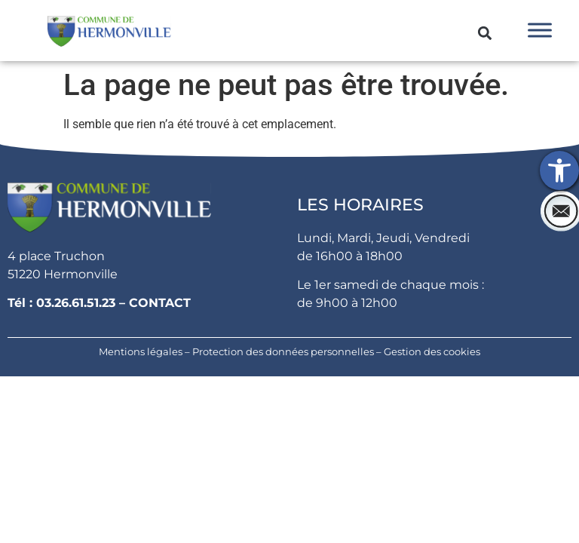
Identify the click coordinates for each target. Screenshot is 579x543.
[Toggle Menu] (540, 30)
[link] (559, 170)
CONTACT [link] (160, 303)
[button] (485, 32)
